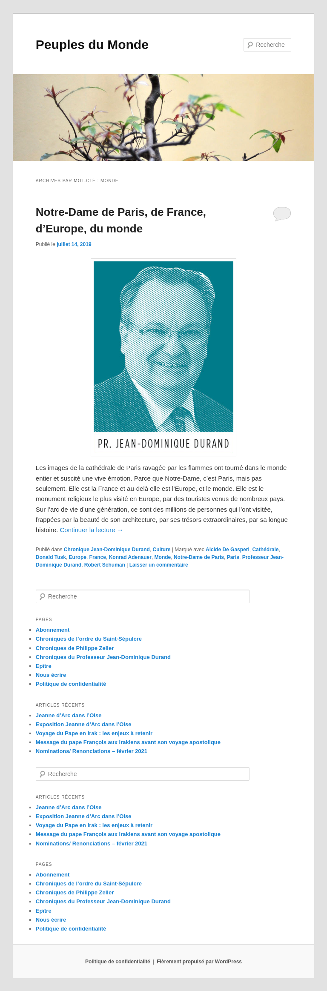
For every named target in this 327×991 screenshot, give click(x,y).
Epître (44, 666)
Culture (162, 550)
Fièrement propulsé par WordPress (199, 962)
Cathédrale (265, 550)
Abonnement (52, 630)
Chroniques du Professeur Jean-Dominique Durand (103, 657)
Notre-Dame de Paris (199, 557)
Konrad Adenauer (130, 557)
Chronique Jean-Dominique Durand (107, 550)
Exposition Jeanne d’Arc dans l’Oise (84, 724)
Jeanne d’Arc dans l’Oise (69, 715)
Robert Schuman (104, 565)
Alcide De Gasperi (228, 550)
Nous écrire (51, 675)
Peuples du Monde (92, 44)
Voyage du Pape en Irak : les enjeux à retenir (94, 733)
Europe (77, 557)
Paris (233, 557)
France (97, 557)
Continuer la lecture (91, 529)
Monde (163, 557)
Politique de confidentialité (71, 684)
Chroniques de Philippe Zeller (75, 648)
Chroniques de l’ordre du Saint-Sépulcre (89, 639)
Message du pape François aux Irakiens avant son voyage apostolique (128, 742)
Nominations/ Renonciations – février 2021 (91, 751)
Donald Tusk (51, 557)
